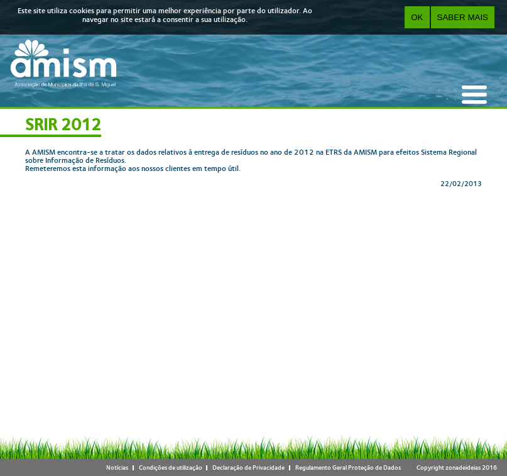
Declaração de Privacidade (248, 467)
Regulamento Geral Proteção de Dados (348, 467)
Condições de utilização (170, 467)
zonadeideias (463, 467)
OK (417, 17)
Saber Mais (462, 17)
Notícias (117, 467)
